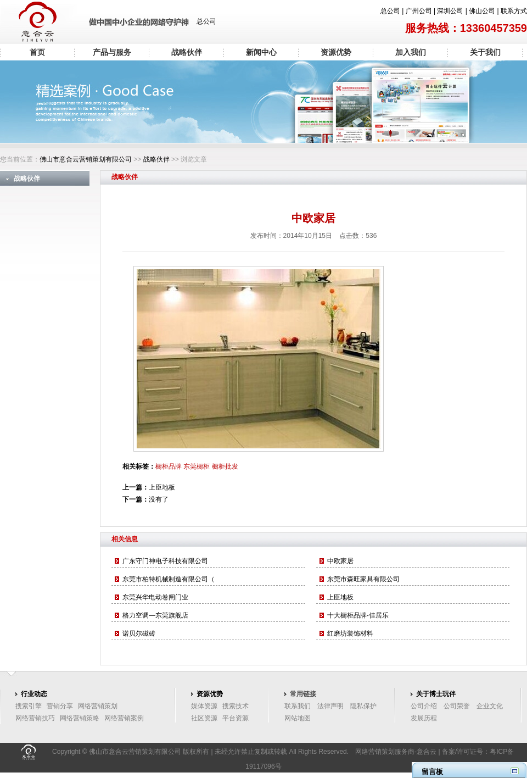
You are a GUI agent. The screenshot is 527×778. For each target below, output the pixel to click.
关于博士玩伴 (436, 694)
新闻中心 (261, 52)
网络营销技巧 (35, 718)
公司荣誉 (457, 706)
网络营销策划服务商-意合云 (395, 751)
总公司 (390, 11)
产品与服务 (112, 52)
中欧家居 (340, 561)
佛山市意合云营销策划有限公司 (86, 159)
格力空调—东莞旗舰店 (155, 615)
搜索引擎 (28, 706)
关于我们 (485, 52)
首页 (37, 52)
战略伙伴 (186, 52)
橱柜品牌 (168, 466)
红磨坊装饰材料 (350, 633)
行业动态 (34, 694)
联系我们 (297, 706)
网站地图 (297, 718)
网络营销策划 (97, 706)
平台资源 (235, 718)
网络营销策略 (79, 718)
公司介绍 (424, 706)
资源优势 (336, 52)
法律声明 (330, 706)
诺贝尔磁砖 (138, 633)
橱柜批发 (225, 466)
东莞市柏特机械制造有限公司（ (168, 579)
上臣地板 (162, 487)
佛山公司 (482, 11)
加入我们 (410, 52)
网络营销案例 (124, 718)
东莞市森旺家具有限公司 (363, 579)
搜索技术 (235, 706)
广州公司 (419, 11)
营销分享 (60, 706)
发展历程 (424, 718)
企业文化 (489, 706)
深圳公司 (450, 11)
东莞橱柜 (196, 466)
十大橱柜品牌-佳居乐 (358, 615)
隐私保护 (363, 706)
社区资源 (204, 718)
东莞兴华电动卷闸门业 (155, 597)
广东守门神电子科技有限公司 (165, 561)
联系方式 (514, 11)
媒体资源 (204, 706)
